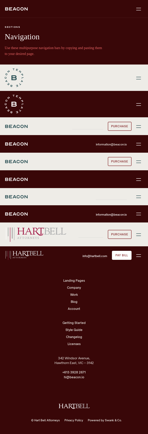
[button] (138, 9)
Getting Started (74, 323)
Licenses (74, 344)
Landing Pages (74, 280)
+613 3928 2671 (74, 372)
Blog (74, 302)
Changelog (74, 337)
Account (74, 309)
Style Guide (74, 330)
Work (74, 295)
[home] (24, 255)
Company (74, 288)
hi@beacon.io (74, 377)
